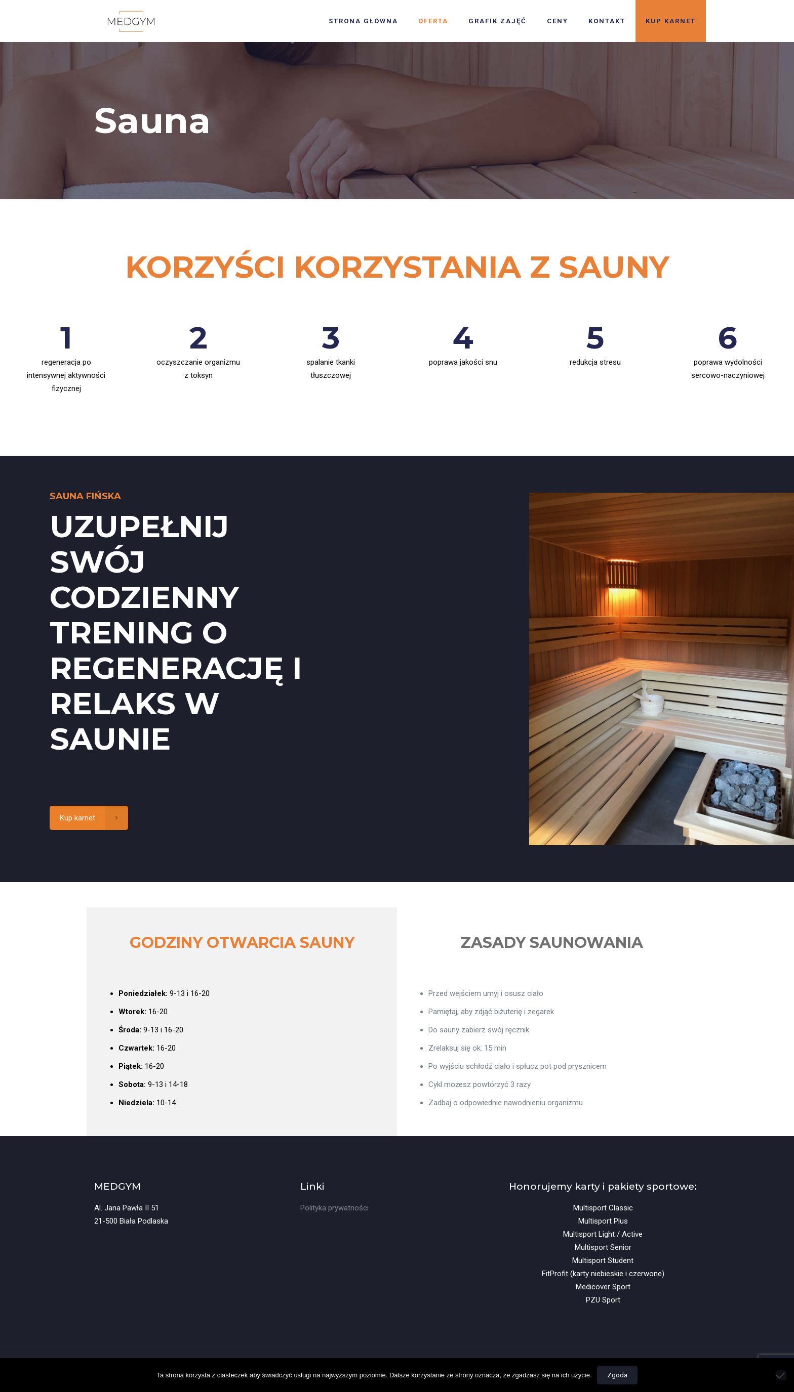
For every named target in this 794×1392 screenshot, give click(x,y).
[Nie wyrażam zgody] (781, 1375)
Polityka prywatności (334, 1207)
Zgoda (617, 1375)
